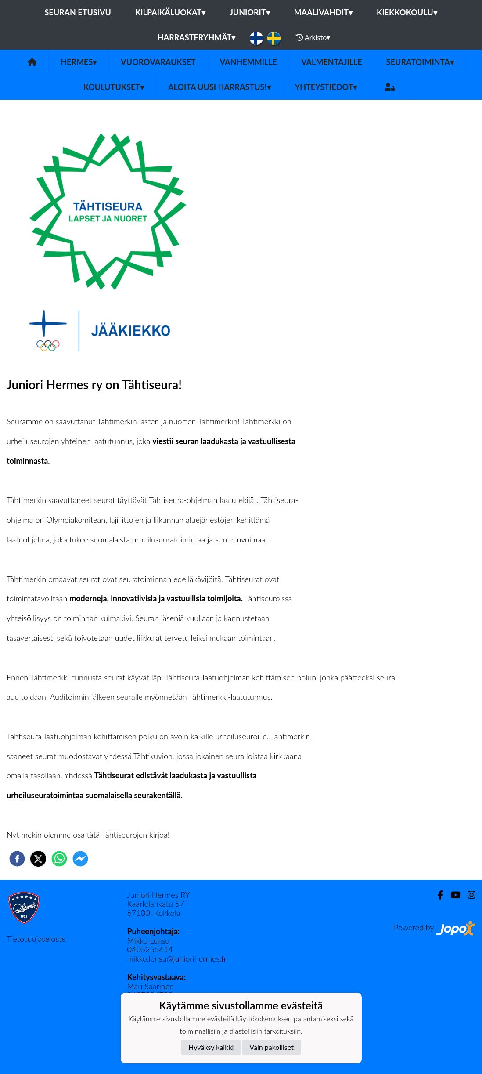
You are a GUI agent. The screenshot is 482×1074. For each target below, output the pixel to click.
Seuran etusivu (77, 12)
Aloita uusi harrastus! (219, 87)
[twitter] (38, 859)
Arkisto (313, 37)
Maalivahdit (323, 12)
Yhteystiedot (326, 87)
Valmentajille (331, 62)
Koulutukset (113, 87)
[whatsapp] (59, 859)
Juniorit (250, 12)
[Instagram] (467, 895)
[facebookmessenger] (80, 859)
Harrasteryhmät (197, 37)
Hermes (79, 62)
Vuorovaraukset (158, 62)
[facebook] (17, 859)
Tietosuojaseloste (36, 939)
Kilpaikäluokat (170, 12)
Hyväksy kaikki (211, 1047)
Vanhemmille (248, 62)
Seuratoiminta (420, 62)
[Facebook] (437, 895)
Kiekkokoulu (407, 12)
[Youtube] (451, 895)
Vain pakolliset (271, 1047)
